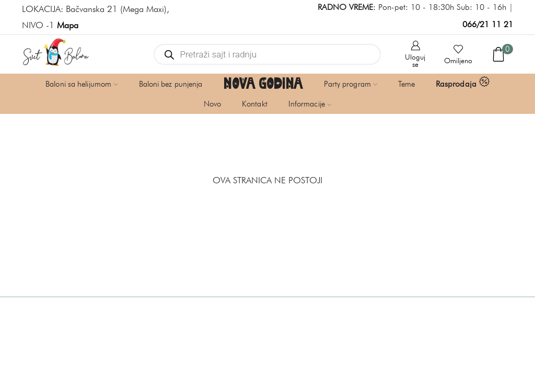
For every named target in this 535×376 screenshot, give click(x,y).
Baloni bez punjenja (171, 84)
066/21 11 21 (487, 24)
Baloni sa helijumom (81, 84)
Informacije (310, 104)
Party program (351, 84)
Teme (406, 84)
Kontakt (255, 104)
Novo (212, 104)
